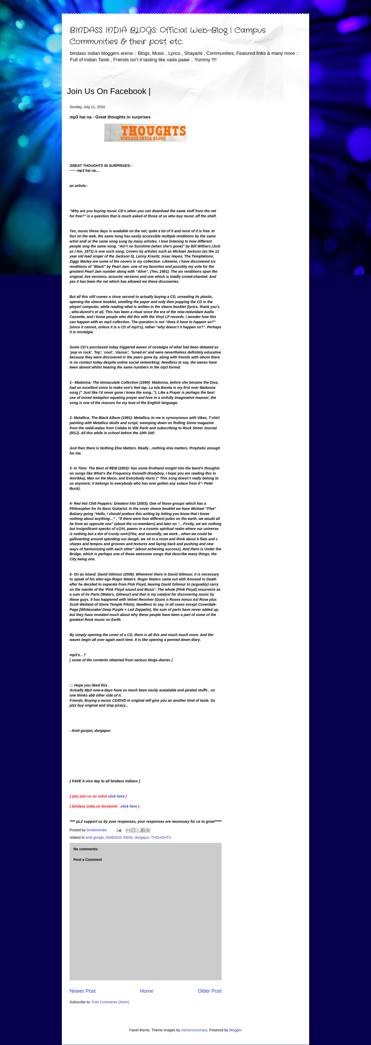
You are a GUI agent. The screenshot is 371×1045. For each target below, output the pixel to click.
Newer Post (83, 991)
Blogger (235, 1030)
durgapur (142, 837)
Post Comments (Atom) (110, 1002)
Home (146, 991)
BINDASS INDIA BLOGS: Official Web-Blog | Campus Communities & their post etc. (168, 36)
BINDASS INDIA (119, 837)
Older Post (210, 991)
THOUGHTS (161, 837)
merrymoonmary (194, 1030)
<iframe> (211, 83)
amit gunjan (95, 837)
